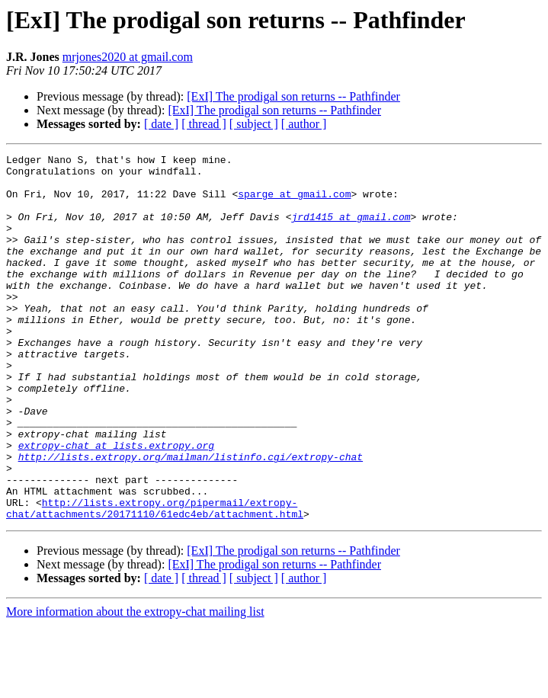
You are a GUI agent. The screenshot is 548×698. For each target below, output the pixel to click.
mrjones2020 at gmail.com (127, 56)
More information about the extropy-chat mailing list (135, 684)
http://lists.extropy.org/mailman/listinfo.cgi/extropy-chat (190, 518)
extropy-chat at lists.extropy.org (116, 504)
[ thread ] (203, 123)
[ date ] (161, 123)
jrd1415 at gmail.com (350, 230)
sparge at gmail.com (294, 203)
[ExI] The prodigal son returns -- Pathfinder (293, 96)
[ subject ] (253, 123)
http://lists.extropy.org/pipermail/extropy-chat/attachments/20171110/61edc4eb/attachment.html (154, 580)
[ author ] (304, 123)
